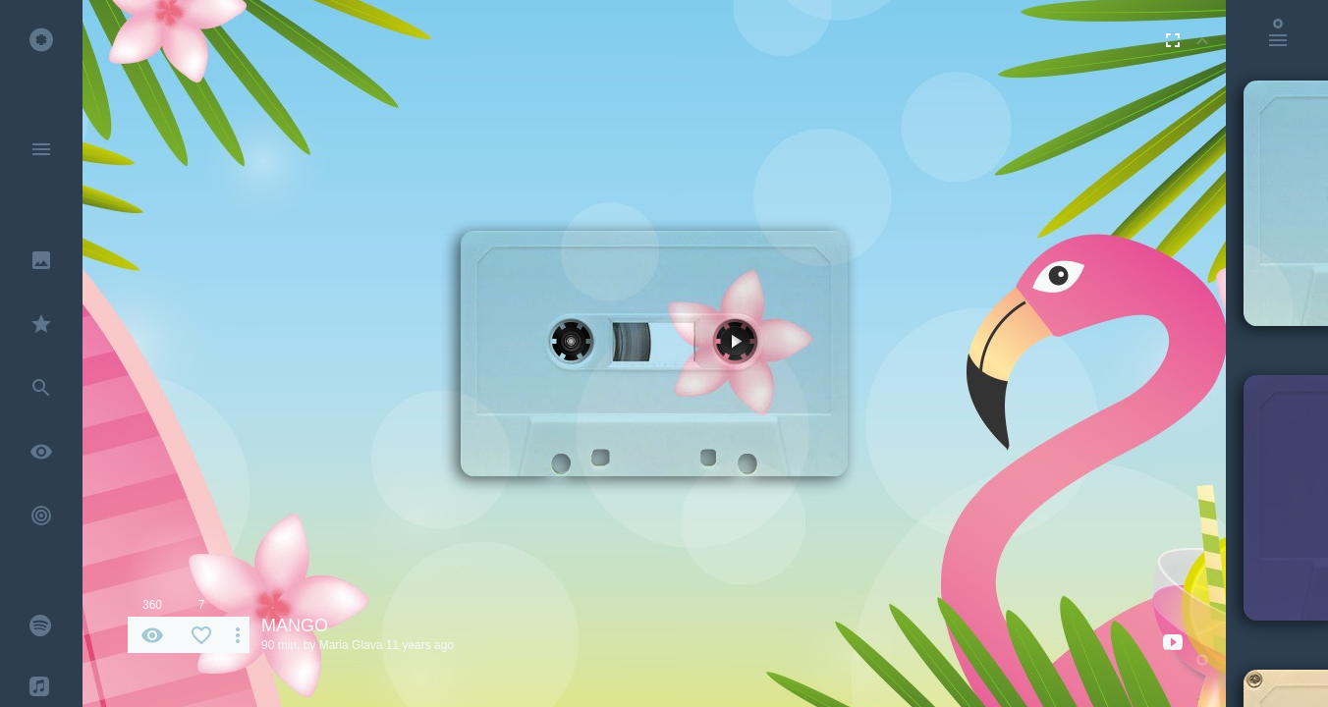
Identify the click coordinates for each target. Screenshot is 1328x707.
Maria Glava (351, 645)
